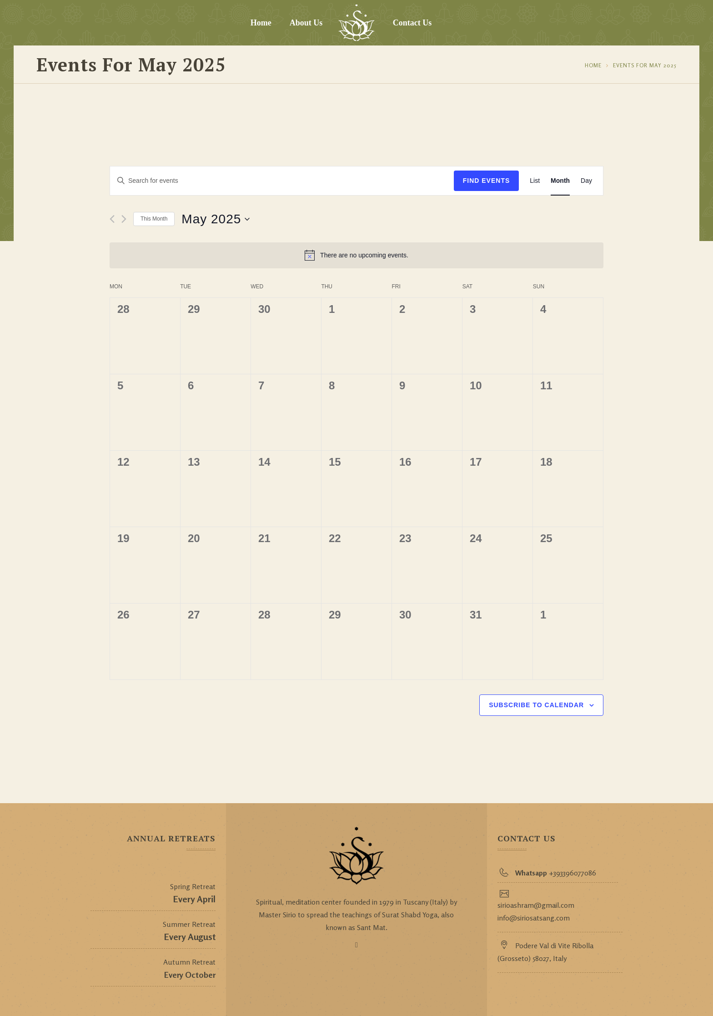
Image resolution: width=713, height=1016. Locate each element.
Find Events (486, 180)
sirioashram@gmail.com (535, 905)
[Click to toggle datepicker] (215, 219)
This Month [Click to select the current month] (154, 219)
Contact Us (412, 22)
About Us (306, 22)
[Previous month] (112, 219)
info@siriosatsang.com (533, 917)
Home (261, 22)
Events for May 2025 (645, 65)
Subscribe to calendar (536, 705)
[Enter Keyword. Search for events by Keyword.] (282, 180)
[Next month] (123, 219)
